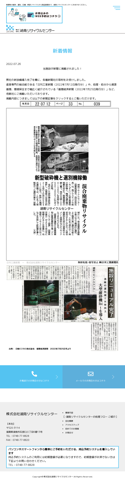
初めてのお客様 (72, 428)
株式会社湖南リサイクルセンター (31, 413)
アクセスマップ (72, 424)
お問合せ (69, 432)
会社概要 (69, 421)
